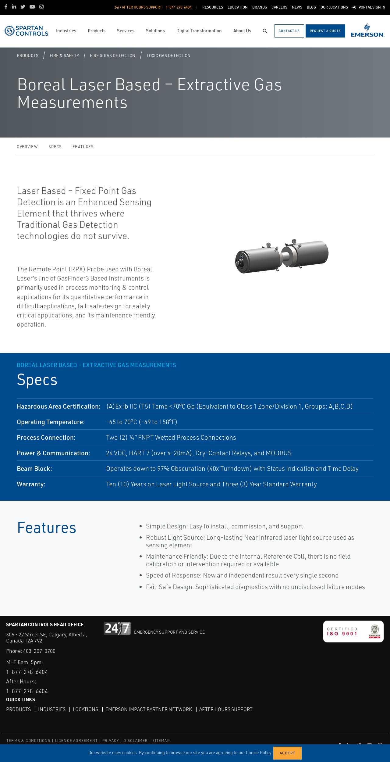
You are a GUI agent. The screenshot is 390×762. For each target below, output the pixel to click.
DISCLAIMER (135, 740)
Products (27, 55)
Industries (52, 709)
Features (83, 146)
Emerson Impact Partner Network (148, 709)
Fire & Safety (64, 55)
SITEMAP (160, 740)
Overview (27, 146)
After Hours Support (226, 709)
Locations (85, 709)
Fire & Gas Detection (112, 55)
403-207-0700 (39, 651)
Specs (55, 146)
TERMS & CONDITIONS (28, 740)
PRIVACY (110, 740)
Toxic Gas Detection (168, 55)
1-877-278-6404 (27, 671)
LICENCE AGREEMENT (76, 740)
